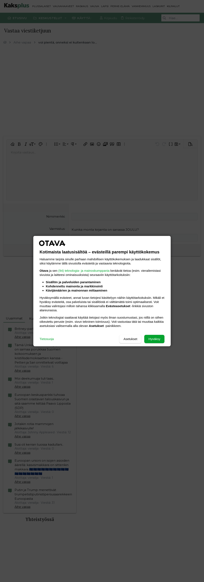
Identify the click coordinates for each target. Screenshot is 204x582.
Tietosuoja (47, 339)
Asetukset (130, 339)
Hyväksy (154, 339)
